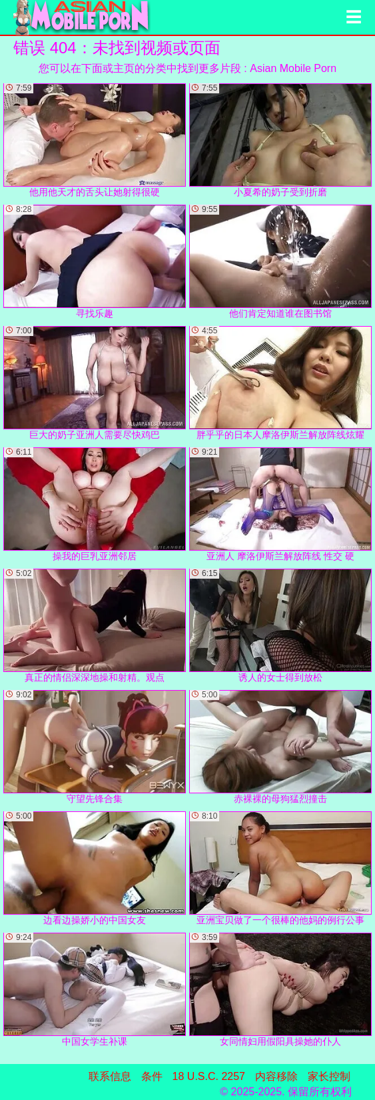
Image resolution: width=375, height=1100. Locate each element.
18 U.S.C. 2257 (209, 1076)
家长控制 (329, 1076)
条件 (152, 1076)
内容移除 (276, 1076)
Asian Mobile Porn (293, 68)
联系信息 (110, 1076)
